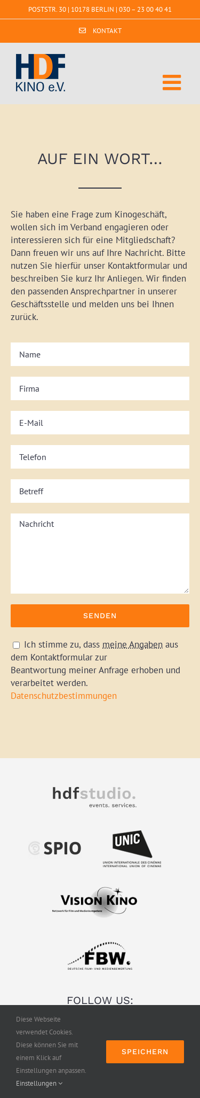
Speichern (145, 1051)
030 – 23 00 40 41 (145, 9)
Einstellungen (39, 1083)
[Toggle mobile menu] (173, 82)
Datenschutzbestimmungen (64, 696)
